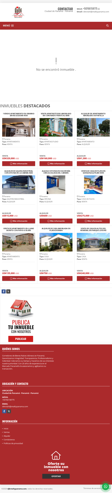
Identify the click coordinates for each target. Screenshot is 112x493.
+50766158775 (90, 8)
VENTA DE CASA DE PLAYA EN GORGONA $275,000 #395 (93, 172)
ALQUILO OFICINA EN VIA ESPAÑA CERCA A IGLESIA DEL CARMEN (56, 172)
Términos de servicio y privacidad (97, 488)
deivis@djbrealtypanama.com (15, 406)
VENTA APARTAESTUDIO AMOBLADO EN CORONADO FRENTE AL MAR (56, 114)
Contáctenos (9, 439)
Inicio (6, 428)
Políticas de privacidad (13, 443)
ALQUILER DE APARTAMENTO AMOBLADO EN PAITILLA (93, 114)
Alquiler (7, 436)
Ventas (7, 432)
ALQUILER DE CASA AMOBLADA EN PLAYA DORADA (56, 229)
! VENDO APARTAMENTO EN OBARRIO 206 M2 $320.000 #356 (18, 114)
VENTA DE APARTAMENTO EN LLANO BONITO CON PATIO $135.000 (18, 229)
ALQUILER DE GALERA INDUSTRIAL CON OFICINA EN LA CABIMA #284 (18, 172)
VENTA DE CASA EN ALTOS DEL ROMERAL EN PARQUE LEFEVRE (93, 229)
